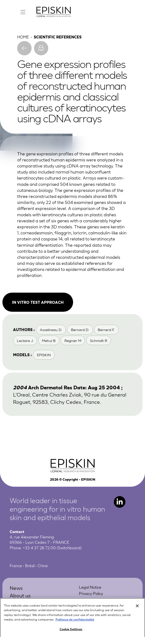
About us (20, 595)
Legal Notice (90, 586)
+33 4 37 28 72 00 (39, 547)
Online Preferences (95, 599)
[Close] (137, 607)
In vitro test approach (38, 302)
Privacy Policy (91, 593)
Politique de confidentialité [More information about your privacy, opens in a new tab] (74, 621)
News (16, 587)
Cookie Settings (71, 631)
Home (23, 36)
